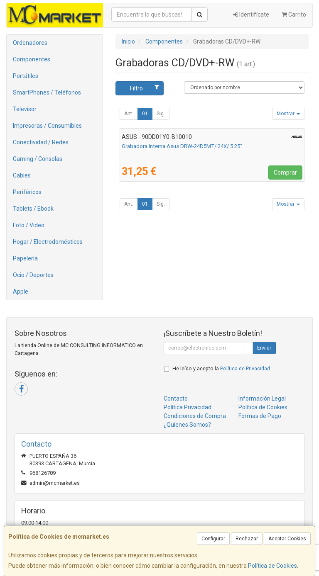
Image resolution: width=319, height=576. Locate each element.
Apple (20, 291)
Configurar (213, 539)
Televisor (25, 109)
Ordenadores (30, 42)
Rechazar (247, 539)
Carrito (294, 14)
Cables (22, 175)
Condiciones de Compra (195, 416)
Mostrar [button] (288, 114)
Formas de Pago (259, 416)
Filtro (144, 88)
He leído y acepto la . (221, 368)
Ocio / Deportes (33, 275)
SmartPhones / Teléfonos (47, 92)
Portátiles (25, 76)
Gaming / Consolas (37, 159)
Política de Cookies (272, 565)
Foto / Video (28, 225)
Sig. (161, 114)
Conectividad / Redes (41, 142)
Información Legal (262, 398)
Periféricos (27, 192)
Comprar (285, 172)
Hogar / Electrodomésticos (48, 241)
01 (145, 114)
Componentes (31, 59)
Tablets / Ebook (33, 208)
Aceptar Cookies (287, 539)
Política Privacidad (187, 407)
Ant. (128, 114)
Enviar (264, 348)
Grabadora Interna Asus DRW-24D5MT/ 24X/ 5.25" (182, 146)
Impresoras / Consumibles (47, 125)
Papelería (25, 258)
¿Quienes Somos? (187, 424)
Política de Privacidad (245, 368)
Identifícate (251, 14)
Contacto (176, 398)
